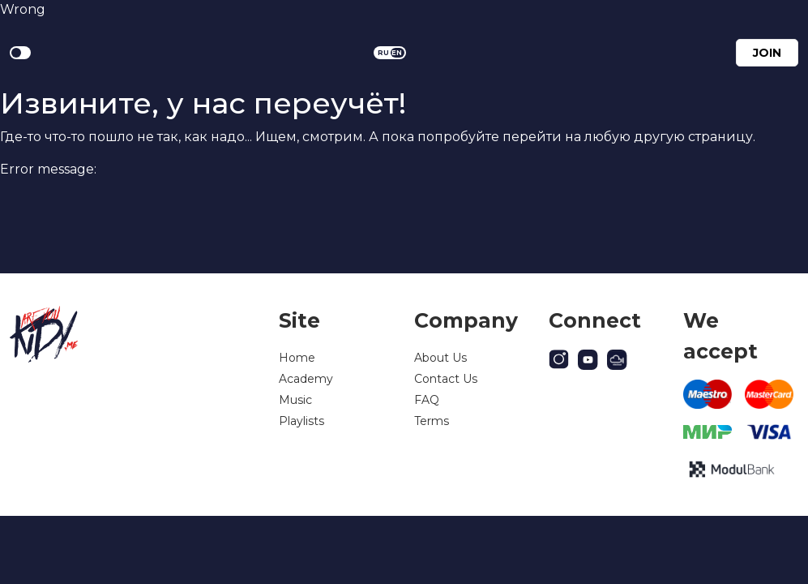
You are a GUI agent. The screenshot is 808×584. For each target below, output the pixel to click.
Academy (306, 378)
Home (297, 357)
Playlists (301, 421)
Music (295, 400)
